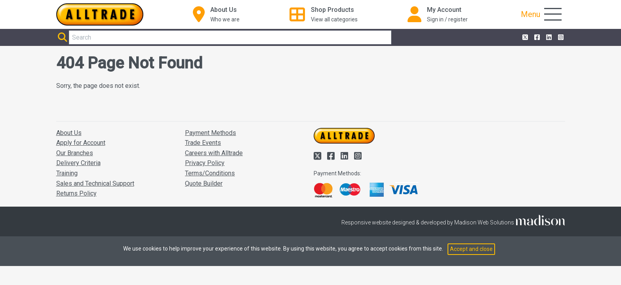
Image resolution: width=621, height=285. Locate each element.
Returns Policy (76, 193)
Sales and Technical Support (95, 183)
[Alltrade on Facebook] (536, 37)
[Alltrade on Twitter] (524, 37)
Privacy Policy (205, 163)
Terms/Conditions (210, 173)
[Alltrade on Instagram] (560, 37)
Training (67, 173)
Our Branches (74, 153)
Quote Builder (204, 183)
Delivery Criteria (78, 163)
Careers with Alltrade (214, 153)
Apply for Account (80, 142)
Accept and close (471, 249)
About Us (69, 133)
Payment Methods (210, 133)
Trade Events (203, 142)
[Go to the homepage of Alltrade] (99, 14)
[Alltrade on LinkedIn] (548, 37)
